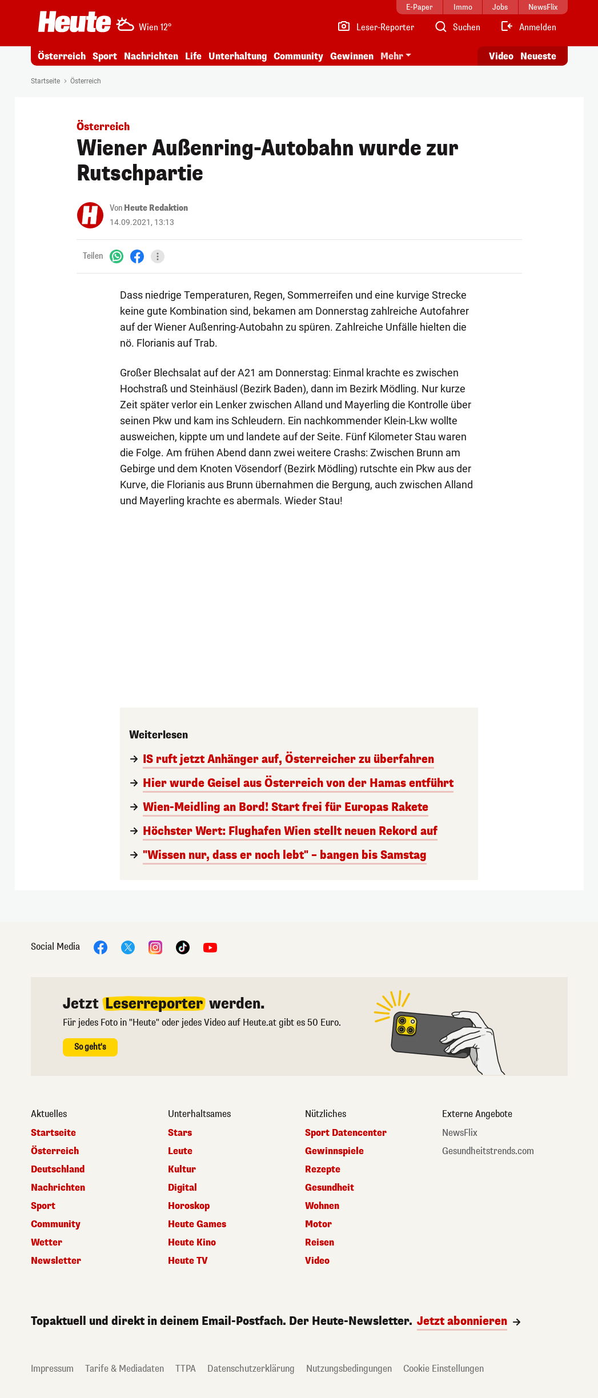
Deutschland (58, 1169)
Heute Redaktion (156, 208)
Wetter (46, 1242)
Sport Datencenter (346, 1133)
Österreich (62, 56)
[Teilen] (157, 256)
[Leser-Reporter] (375, 27)
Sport (105, 56)
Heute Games (197, 1224)
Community (298, 56)
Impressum (52, 1369)
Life (193, 56)
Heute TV (188, 1261)
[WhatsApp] (116, 256)
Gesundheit (329, 1188)
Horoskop (189, 1206)
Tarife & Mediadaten (124, 1369)
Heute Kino (192, 1242)
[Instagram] (155, 947)
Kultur (182, 1169)
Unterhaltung (237, 56)
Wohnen (322, 1206)
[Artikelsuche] (457, 27)
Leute (180, 1151)
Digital (182, 1188)
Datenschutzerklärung (251, 1369)
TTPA (185, 1369)
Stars (180, 1133)
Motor (318, 1224)
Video (317, 1261)
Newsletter (56, 1261)
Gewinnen (352, 56)
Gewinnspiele (334, 1151)
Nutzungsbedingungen (349, 1369)
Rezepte (322, 1169)
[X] (128, 947)
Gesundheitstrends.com (488, 1151)
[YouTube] (210, 947)
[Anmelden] (528, 27)
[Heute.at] (74, 22)
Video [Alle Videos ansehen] (501, 56)
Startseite (45, 81)
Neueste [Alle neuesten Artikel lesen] (538, 56)
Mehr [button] (391, 56)
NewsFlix (459, 1133)
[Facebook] (137, 256)
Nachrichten (151, 56)
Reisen (319, 1242)
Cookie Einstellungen (443, 1369)
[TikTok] (183, 947)
